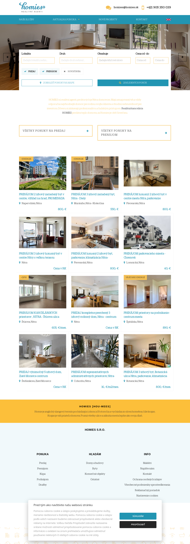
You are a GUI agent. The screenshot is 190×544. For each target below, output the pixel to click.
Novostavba (74, 71)
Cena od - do (142, 54)
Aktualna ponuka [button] (64, 19)
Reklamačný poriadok (147, 490)
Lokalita (26, 54)
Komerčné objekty (95, 474)
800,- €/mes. (163, 387)
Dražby (43, 485)
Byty (95, 468)
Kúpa (43, 474)
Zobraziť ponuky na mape (57, 83)
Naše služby (26, 19)
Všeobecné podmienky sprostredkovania (147, 485)
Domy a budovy (95, 463)
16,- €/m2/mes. (110, 387)
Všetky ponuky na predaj (56, 131)
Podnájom (43, 479)
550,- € (114, 209)
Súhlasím (138, 516)
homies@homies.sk (126, 7)
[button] (7, 57)
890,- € (167, 327)
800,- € (62, 209)
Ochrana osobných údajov (147, 479)
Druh (62, 54)
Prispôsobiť (138, 524)
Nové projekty (108, 19)
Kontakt (142, 19)
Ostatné (94, 479)
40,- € (167, 268)
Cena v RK (59, 268)
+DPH (24, 277)
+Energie (26, 159)
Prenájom (51, 71)
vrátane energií (135, 277)
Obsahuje (103, 54)
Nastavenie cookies (147, 495)
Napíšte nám (147, 468)
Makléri (147, 463)
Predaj (31, 71)
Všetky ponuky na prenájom (134, 133)
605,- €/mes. (59, 327)
